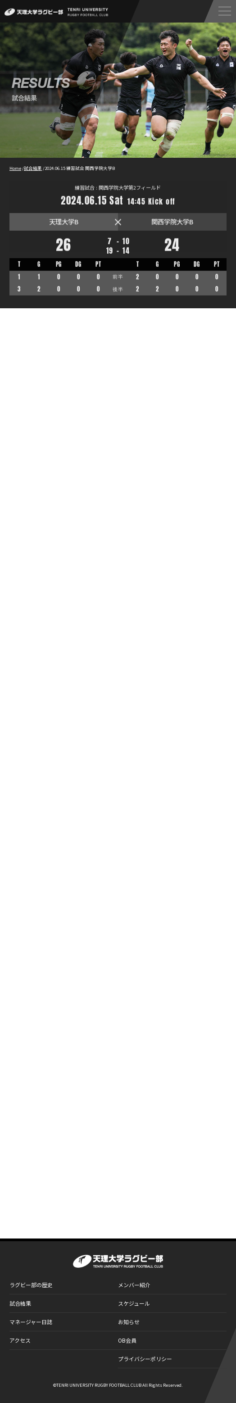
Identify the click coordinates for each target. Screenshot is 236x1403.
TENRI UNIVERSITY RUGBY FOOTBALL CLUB (98, 1385)
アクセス (20, 1340)
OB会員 (127, 1340)
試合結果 (20, 1303)
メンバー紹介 (134, 1285)
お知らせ (129, 1321)
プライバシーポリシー (145, 1358)
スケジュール (134, 1303)
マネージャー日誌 (30, 1321)
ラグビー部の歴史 (31, 1285)
